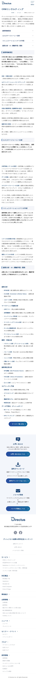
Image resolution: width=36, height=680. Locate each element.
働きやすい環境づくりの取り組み (12, 608)
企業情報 (5, 600)
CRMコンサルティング (9, 560)
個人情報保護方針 (7, 610)
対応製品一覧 (6, 578)
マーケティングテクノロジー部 (11, 663)
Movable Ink (6, 584)
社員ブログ (6, 650)
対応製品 (5, 576)
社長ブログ (6, 647)
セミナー (5, 634)
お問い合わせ (18, 547)
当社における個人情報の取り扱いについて (14, 613)
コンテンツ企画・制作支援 (10, 570)
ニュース (5, 621)
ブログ (4, 642)
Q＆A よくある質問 (8, 666)
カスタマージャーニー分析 (11, 35)
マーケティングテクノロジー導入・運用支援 (15, 568)
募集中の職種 (6, 661)
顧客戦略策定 (6, 31)
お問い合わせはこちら (18, 454)
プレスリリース (7, 626)
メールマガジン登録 (18, 550)
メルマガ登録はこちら (18, 509)
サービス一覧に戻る (17, 424)
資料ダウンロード (18, 544)
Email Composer (7, 586)
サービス (19, 12)
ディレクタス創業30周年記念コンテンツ (18, 539)
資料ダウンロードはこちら (18, 481)
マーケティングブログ (9, 645)
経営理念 (5, 605)
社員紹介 (5, 669)
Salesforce (5, 581)
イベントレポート (8, 637)
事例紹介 (5, 594)
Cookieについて (7, 616)
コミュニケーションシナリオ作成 (13, 40)
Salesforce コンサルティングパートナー (14, 565)
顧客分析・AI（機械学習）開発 (12, 45)
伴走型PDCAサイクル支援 (10, 563)
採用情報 (5, 655)
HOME (12, 12)
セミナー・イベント (9, 631)
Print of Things (7, 589)
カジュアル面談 (7, 671)
